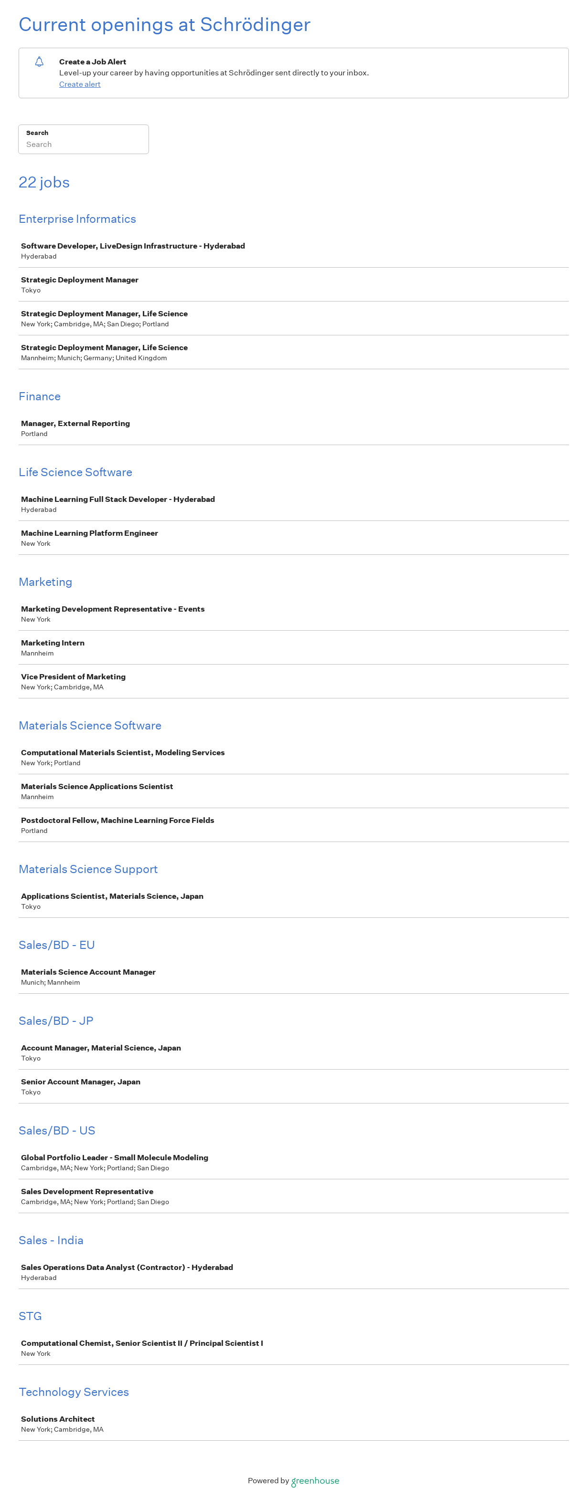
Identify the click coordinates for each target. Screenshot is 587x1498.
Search (37, 133)
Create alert (80, 84)
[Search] (84, 145)
